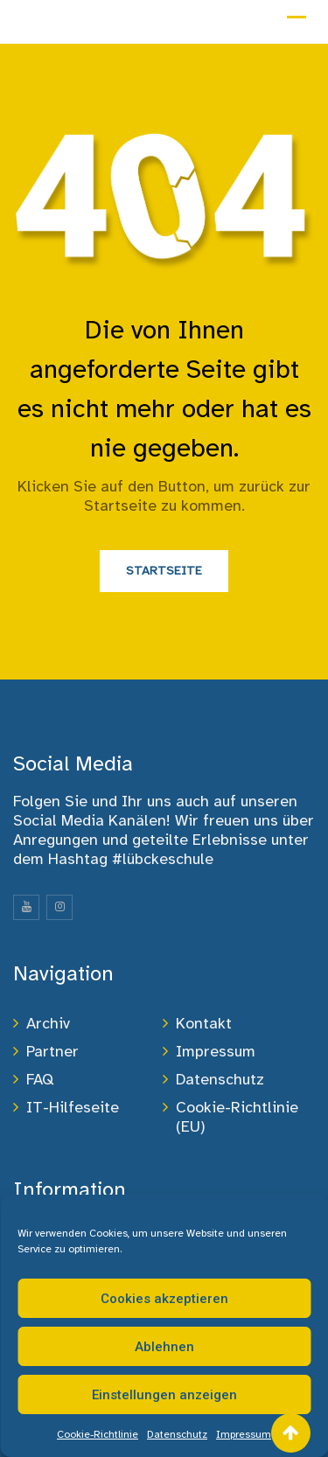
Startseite (164, 570)
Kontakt (204, 1023)
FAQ (39, 1079)
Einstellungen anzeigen (164, 1395)
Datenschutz (177, 1434)
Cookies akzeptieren (164, 1299)
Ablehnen (164, 1347)
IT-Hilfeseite (72, 1107)
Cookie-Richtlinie (97, 1434)
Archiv (48, 1023)
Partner (52, 1051)
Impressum (243, 1434)
